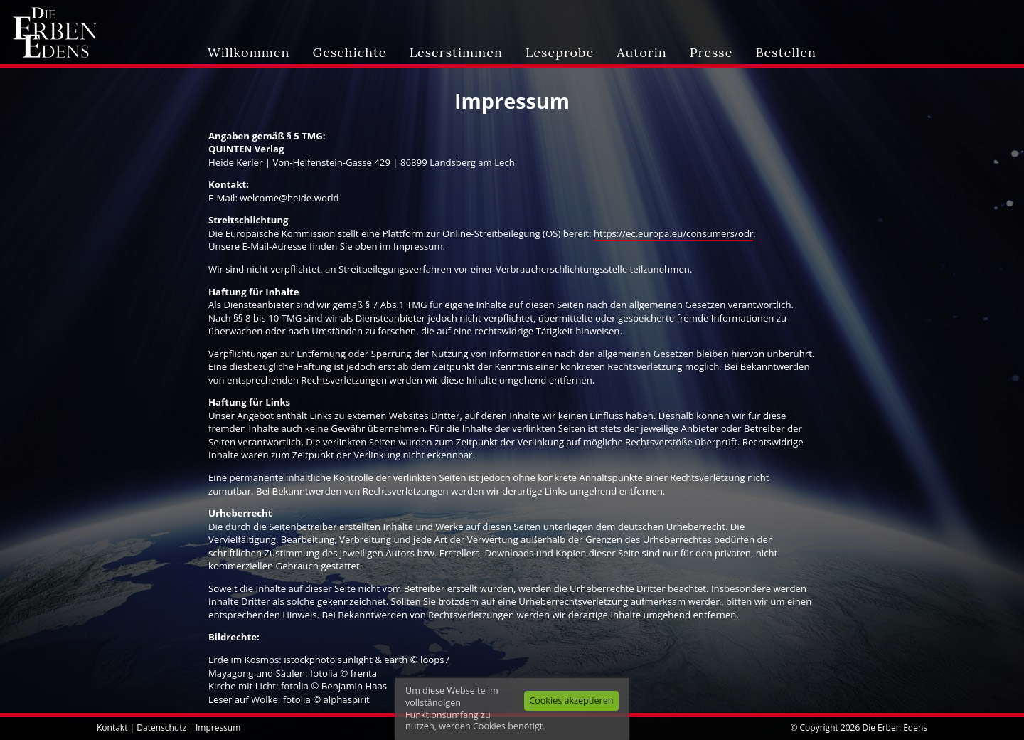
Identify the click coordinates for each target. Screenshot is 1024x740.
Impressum (218, 728)
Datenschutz (161, 728)
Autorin (641, 52)
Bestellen (785, 52)
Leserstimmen (456, 52)
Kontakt (112, 728)
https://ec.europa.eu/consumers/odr (673, 233)
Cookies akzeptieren (571, 700)
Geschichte (350, 52)
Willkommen (248, 52)
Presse (711, 52)
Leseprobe (560, 52)
